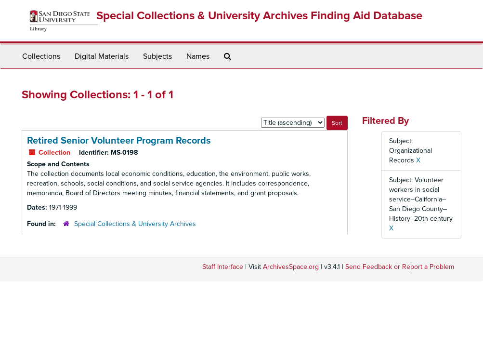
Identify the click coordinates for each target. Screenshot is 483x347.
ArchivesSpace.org (291, 267)
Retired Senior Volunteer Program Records (119, 141)
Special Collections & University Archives (135, 224)
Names (197, 56)
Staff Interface (222, 267)
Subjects (157, 56)
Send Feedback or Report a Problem (399, 267)
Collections (41, 56)
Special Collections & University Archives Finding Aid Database (259, 16)
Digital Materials (102, 56)
